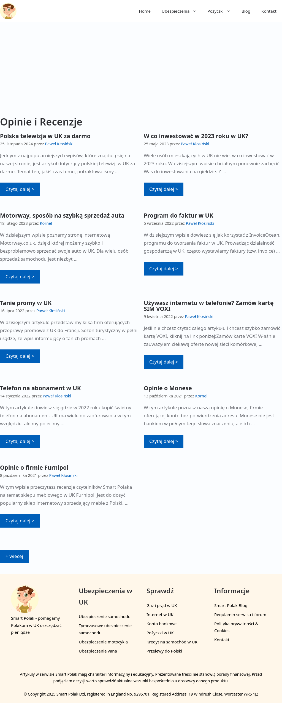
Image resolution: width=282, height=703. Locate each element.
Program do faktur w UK (178, 215)
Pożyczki (221, 11)
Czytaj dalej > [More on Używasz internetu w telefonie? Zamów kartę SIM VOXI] (163, 362)
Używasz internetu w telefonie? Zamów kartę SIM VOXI (208, 305)
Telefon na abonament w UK (40, 388)
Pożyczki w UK (160, 632)
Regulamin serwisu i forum (240, 614)
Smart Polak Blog (230, 605)
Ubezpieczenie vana (98, 651)
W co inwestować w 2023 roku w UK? (196, 136)
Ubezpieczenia (182, 11)
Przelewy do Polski (164, 651)
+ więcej (14, 556)
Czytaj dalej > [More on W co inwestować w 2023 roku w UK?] (163, 189)
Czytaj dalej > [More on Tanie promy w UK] (20, 356)
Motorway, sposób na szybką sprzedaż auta (62, 215)
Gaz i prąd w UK (162, 605)
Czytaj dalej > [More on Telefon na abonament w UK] (20, 441)
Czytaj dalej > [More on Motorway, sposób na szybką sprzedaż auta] (20, 276)
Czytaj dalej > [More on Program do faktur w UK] (163, 268)
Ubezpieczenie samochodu (105, 616)
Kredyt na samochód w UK (172, 642)
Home (145, 11)
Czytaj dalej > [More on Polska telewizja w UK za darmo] (20, 189)
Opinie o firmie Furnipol (34, 467)
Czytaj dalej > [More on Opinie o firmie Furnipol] (20, 520)
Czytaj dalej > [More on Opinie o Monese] (163, 441)
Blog (246, 11)
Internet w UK (160, 614)
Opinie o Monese (168, 388)
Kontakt (268, 11)
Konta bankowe (162, 623)
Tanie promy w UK (26, 303)
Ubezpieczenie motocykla (103, 642)
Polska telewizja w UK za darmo (45, 136)
